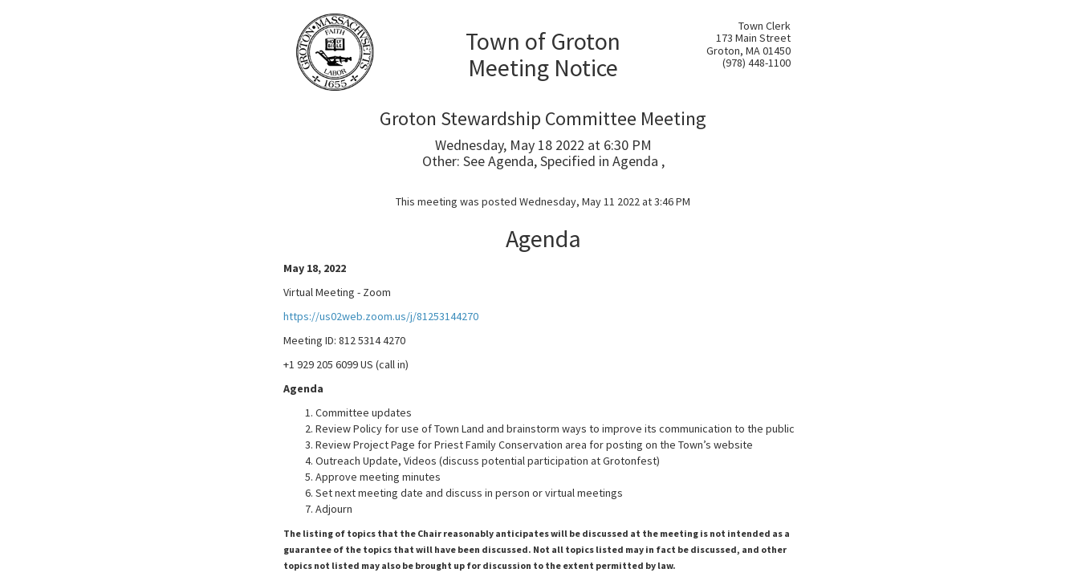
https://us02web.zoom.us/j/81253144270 (380, 316)
